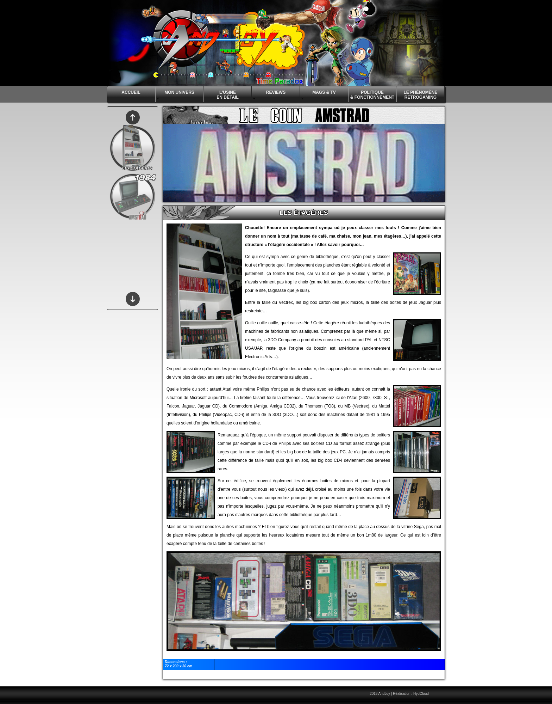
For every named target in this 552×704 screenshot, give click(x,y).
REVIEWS (269, 95)
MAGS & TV (318, 95)
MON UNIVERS (175, 95)
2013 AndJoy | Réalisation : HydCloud (399, 694)
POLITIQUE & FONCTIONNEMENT (372, 95)
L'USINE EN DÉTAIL (221, 96)
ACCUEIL (130, 92)
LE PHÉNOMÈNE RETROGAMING (420, 95)
